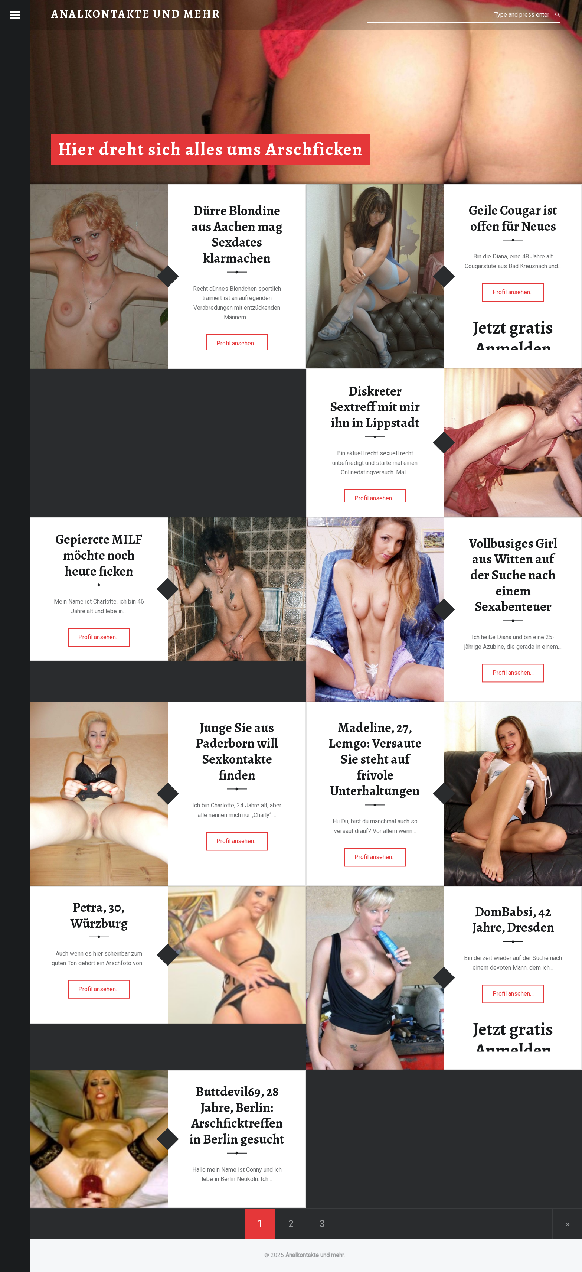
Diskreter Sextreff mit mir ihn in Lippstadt (375, 407)
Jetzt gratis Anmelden (513, 338)
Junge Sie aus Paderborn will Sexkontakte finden (237, 751)
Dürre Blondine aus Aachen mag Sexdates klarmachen (237, 234)
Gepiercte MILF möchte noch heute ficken (98, 555)
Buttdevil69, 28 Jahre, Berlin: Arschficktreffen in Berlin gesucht (236, 1115)
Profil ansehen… (242, 345)
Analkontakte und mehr (314, 1255)
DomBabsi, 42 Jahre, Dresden (513, 920)
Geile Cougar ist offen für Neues (513, 218)
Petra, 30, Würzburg (99, 915)
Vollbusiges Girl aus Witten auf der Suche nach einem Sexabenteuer (513, 575)
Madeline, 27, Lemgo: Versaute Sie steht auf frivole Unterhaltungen (375, 759)
